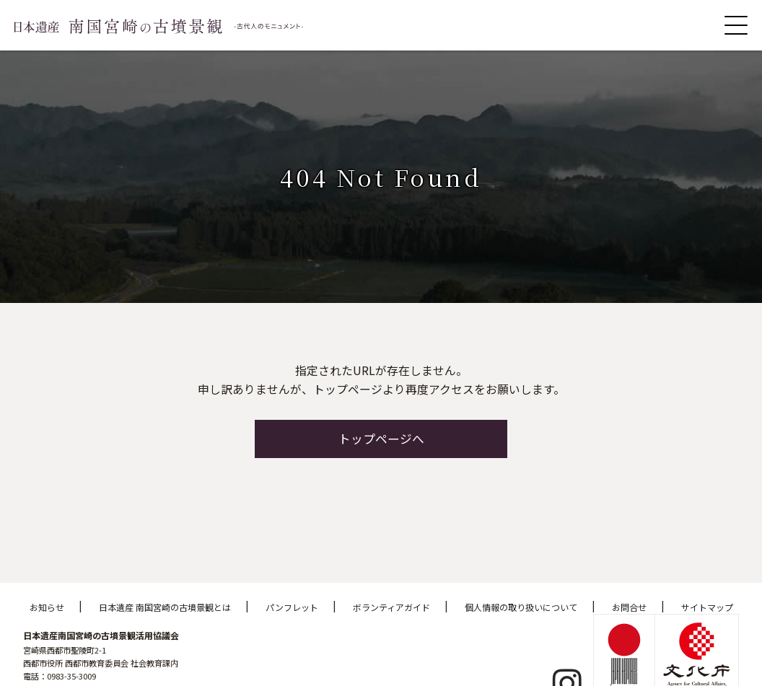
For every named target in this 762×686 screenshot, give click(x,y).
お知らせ (47, 607)
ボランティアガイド (391, 607)
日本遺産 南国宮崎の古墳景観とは (165, 607)
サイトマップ (707, 607)
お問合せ (629, 607)
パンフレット (292, 607)
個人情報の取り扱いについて (521, 607)
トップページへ (381, 438)
